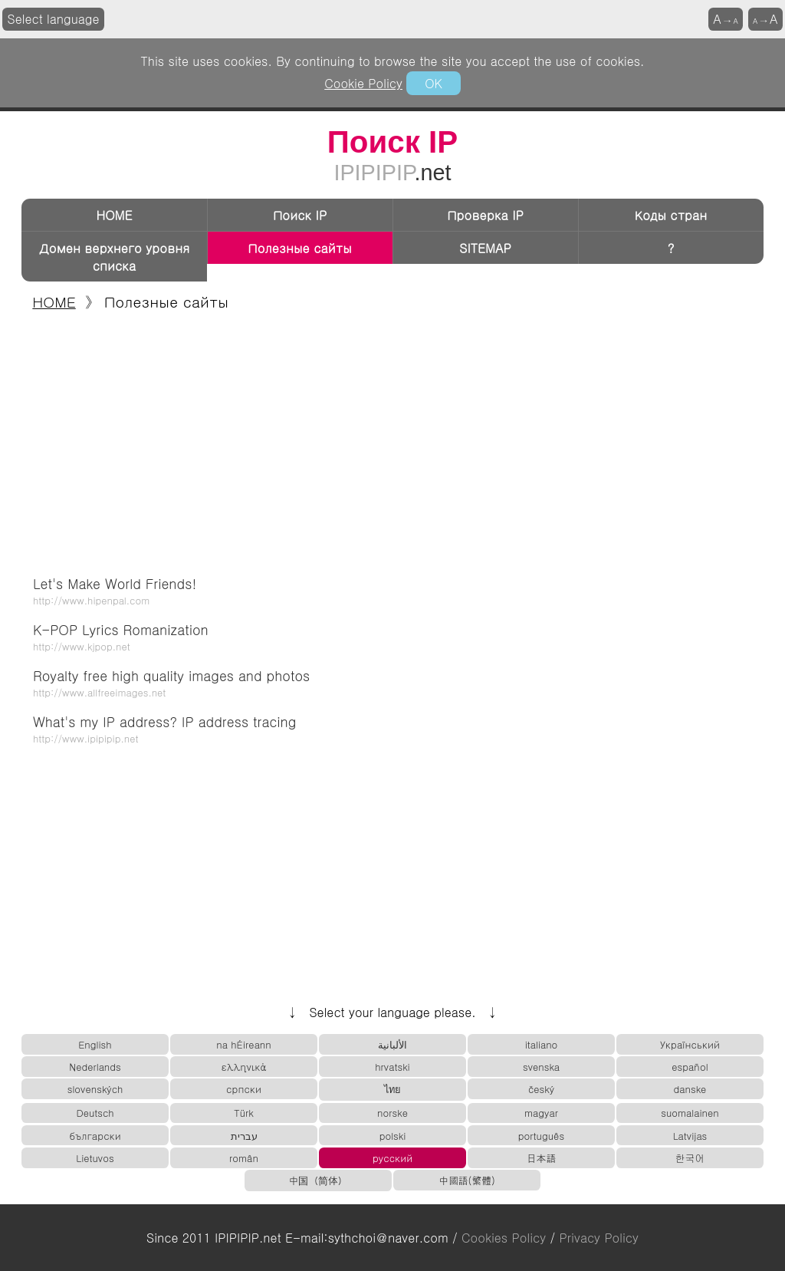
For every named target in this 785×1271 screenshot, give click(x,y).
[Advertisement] (392, 438)
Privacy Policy (599, 1237)
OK (433, 83)
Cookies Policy (503, 1237)
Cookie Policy (363, 83)
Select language (54, 19)
